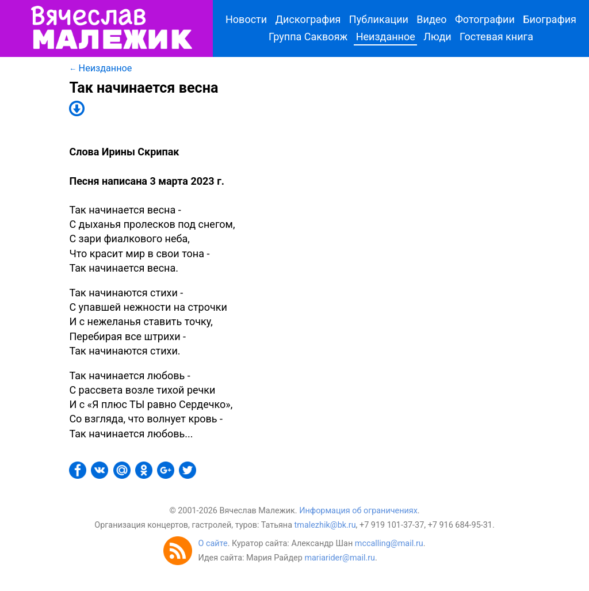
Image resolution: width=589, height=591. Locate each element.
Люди (437, 36)
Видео (431, 19)
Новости (246, 19)
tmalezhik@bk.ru (325, 525)
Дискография (308, 19)
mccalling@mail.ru (389, 543)
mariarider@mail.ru (339, 558)
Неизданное (385, 36)
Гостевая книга (496, 36)
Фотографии (485, 19)
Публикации (378, 19)
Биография (549, 19)
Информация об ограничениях (358, 511)
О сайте (212, 543)
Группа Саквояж (308, 36)
